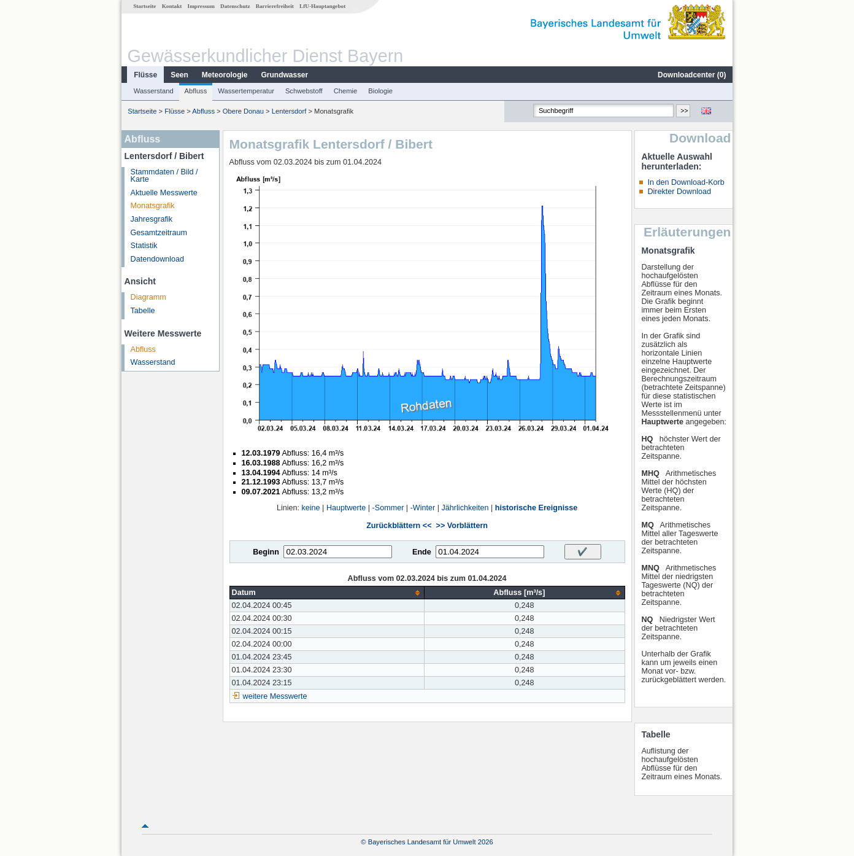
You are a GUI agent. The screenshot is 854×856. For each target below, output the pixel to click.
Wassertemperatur (246, 91)
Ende (421, 552)
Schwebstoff (304, 91)
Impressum (201, 6)
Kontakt (172, 6)
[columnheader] (327, 592)
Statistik (144, 245)
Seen (179, 75)
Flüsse (145, 75)
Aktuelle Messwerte (164, 193)
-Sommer (388, 508)
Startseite (144, 6)
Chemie (346, 91)
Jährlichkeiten (465, 508)
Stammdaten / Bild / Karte (164, 176)
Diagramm (148, 297)
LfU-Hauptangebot (322, 6)
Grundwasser (285, 75)
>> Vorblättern (462, 525)
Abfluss (196, 91)
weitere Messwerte (275, 696)
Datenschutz (235, 6)
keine (311, 508)
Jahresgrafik (152, 219)
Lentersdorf (289, 111)
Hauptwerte (346, 508)
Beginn (266, 552)
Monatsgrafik (153, 205)
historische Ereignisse (536, 508)
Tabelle (143, 310)
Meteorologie (225, 75)
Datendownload (158, 259)
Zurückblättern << (398, 525)
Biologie (380, 91)
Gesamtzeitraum (159, 232)
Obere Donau (243, 111)
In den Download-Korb (685, 182)
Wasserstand (154, 91)
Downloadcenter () (692, 75)
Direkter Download (679, 191)
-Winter (423, 508)
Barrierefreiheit (275, 6)
